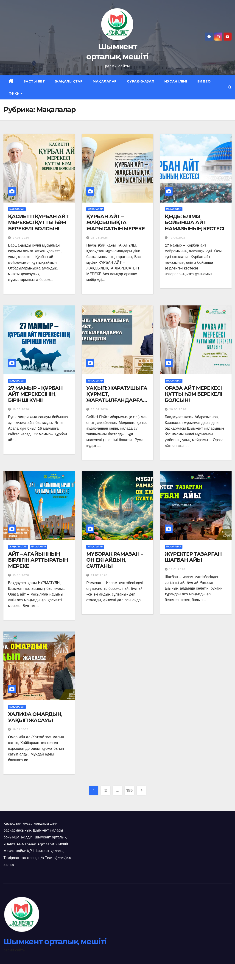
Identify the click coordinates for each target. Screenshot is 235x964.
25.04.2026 (99, 409)
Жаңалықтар (69, 81)
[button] (230, 87)
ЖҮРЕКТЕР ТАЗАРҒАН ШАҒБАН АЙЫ (193, 557)
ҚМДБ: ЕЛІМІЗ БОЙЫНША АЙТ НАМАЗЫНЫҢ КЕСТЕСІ (194, 222)
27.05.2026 (21, 237)
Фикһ (14, 93)
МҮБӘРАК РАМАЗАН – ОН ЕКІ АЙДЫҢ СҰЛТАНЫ (114, 560)
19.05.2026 (177, 237)
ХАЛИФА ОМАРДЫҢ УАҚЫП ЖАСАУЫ (35, 717)
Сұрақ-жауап (140, 81)
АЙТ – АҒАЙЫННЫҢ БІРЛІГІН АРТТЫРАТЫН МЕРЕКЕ (38, 560)
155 (129, 790)
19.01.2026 (177, 569)
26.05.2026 (99, 237)
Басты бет (34, 81)
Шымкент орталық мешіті (55, 941)
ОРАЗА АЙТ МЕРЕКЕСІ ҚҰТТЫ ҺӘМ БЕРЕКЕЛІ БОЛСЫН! (193, 394)
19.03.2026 (21, 575)
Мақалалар (105, 81)
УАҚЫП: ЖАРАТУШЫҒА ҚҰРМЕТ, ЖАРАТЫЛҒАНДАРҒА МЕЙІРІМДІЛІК (116, 397)
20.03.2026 (177, 409)
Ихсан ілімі (175, 81)
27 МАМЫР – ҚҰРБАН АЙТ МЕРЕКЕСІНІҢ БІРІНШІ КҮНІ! (35, 394)
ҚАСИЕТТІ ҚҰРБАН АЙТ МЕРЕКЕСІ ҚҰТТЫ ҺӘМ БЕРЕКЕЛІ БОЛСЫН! (38, 222)
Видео (204, 81)
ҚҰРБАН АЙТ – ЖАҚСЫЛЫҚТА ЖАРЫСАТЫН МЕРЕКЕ (115, 222)
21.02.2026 (99, 575)
